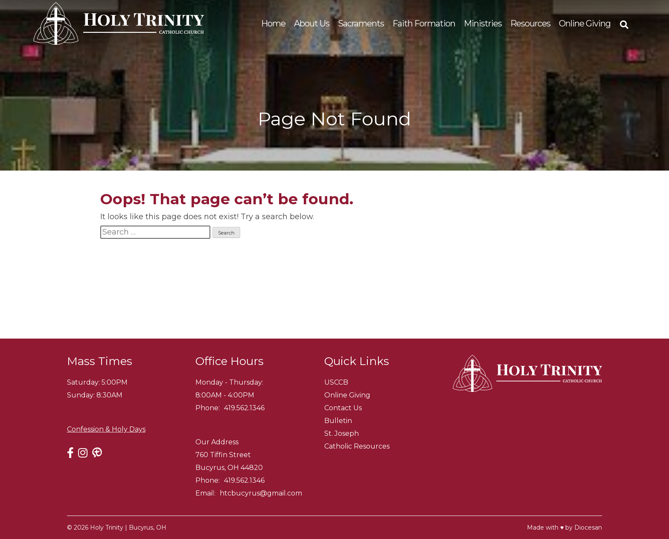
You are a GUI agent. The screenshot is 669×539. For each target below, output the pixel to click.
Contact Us (343, 408)
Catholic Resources (357, 446)
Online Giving (585, 23)
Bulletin (338, 421)
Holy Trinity (106, 527)
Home (273, 23)
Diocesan (588, 527)
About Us (311, 23)
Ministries (483, 23)
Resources (530, 23)
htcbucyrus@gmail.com (261, 493)
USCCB (336, 382)
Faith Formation (424, 23)
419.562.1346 (244, 408)
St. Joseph (341, 433)
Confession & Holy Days (106, 429)
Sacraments (361, 23)
